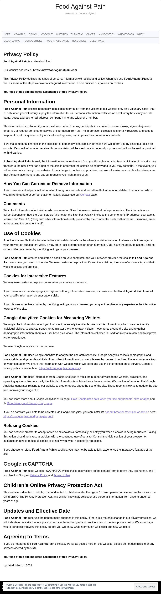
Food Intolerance (57, 40)
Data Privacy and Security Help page (29, 403)
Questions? (97, 40)
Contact (85, 194)
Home (7, 34)
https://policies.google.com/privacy (60, 368)
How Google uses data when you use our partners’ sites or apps (110, 398)
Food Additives (32, 40)
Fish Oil (33, 34)
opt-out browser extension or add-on (127, 412)
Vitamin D (19, 34)
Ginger (90, 34)
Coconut (47, 34)
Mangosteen (107, 34)
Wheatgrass (126, 34)
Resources (79, 40)
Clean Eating (12, 40)
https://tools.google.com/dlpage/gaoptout (28, 416)
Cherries (62, 34)
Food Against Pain (80, 6)
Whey (140, 34)
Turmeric (77, 34)
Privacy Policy (39, 475)
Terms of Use (62, 475)
